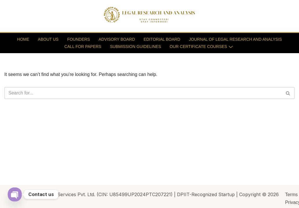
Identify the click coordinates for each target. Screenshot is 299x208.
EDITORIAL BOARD (162, 39)
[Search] (143, 93)
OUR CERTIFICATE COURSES (201, 46)
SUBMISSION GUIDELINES (135, 46)
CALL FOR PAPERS (82, 46)
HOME (23, 39)
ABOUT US (48, 39)
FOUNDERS (78, 39)
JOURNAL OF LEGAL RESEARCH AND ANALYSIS (235, 39)
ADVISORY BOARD (117, 39)
